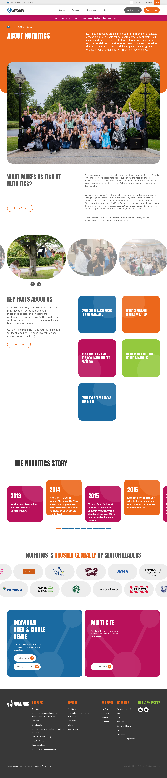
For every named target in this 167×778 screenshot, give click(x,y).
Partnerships (106, 722)
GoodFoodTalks (38, 725)
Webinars (120, 722)
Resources (91, 10)
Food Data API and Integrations (44, 749)
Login (157, 2)
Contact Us (140, 2)
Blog (118, 713)
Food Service (73, 709)
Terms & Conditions (14, 766)
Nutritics (35, 709)
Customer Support (29, 2)
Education (71, 725)
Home (13, 27)
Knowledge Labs (38, 745)
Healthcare (72, 721)
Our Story (149, 2)
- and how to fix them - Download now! (99, 18)
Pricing (105, 10)
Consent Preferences (43, 766)
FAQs (119, 717)
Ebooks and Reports (124, 726)
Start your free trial (25, 666)
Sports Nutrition (74, 729)
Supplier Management (40, 741)
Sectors (62, 10)
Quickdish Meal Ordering (41, 737)
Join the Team (20, 208)
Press (119, 730)
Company (105, 713)
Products (76, 10)
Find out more (23, 658)
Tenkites (35, 721)
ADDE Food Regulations (126, 739)
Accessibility (28, 766)
